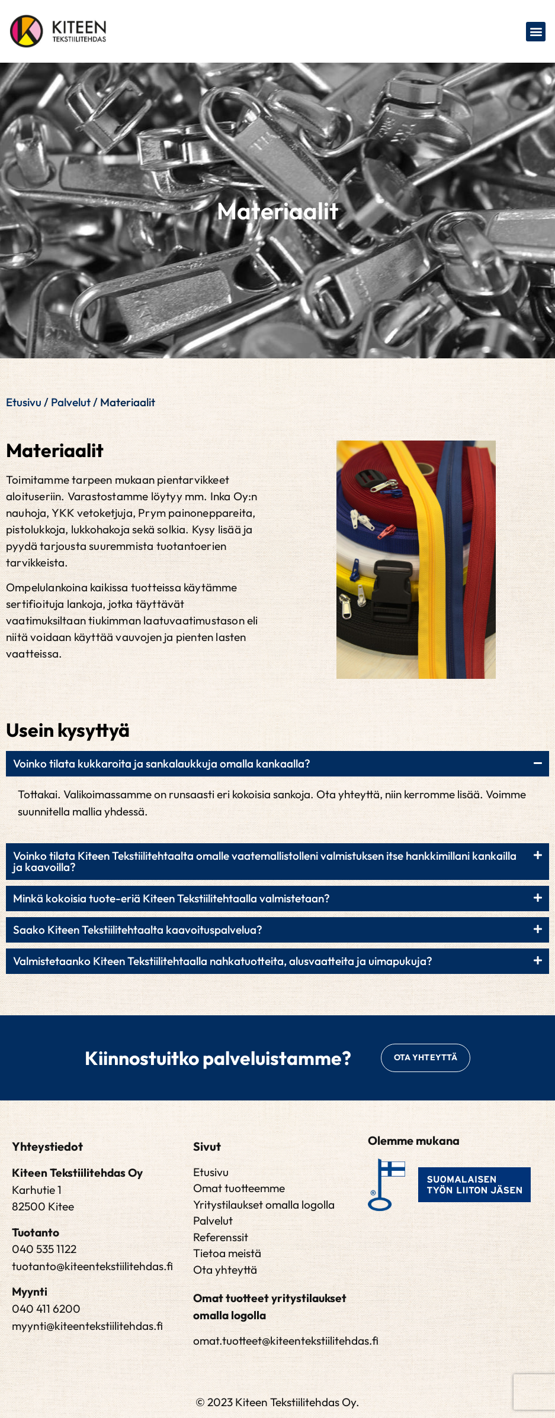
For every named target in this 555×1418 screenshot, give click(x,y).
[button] (536, 31)
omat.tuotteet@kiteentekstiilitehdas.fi (285, 1341)
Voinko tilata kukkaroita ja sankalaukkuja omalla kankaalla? (161, 763)
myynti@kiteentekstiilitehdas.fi (87, 1326)
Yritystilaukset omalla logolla (264, 1204)
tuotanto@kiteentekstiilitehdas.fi (92, 1267)
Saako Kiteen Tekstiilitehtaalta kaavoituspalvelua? (137, 929)
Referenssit (220, 1237)
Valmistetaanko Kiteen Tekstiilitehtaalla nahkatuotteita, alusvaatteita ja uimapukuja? (222, 961)
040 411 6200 (46, 1309)
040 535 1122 (44, 1249)
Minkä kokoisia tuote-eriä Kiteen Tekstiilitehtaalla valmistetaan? (171, 898)
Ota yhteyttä (225, 1269)
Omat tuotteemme (239, 1188)
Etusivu (23, 402)
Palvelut (71, 402)
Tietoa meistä (227, 1254)
